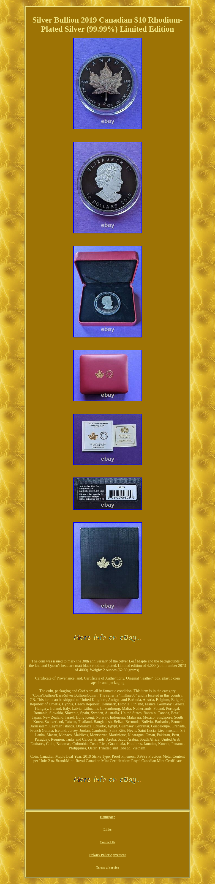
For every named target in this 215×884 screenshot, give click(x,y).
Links (107, 829)
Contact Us (107, 842)
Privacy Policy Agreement (107, 855)
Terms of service (107, 867)
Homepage (107, 817)
